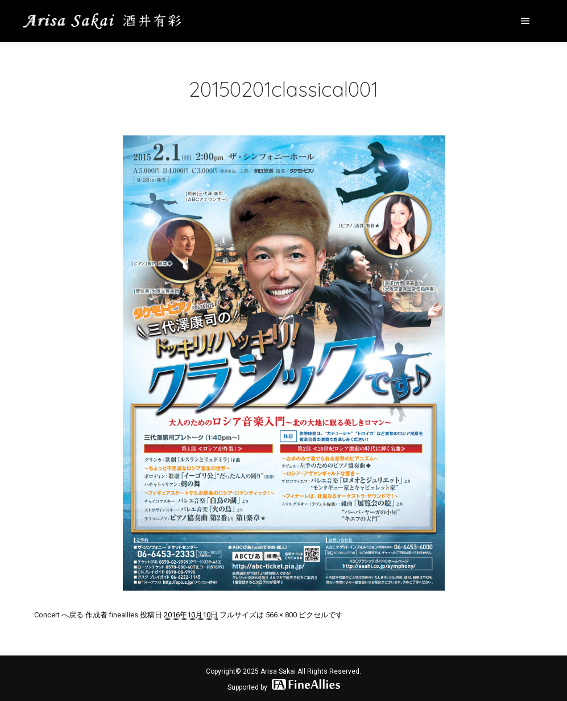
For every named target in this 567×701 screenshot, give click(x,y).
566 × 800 (281, 615)
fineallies (123, 615)
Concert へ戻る (59, 615)
